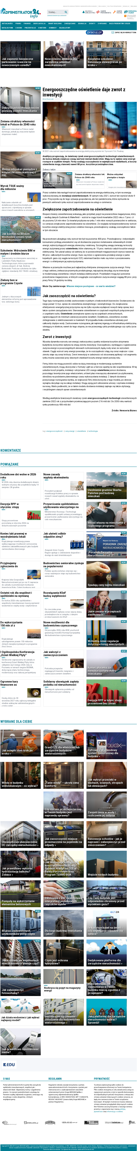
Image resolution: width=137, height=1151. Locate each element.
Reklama (134, 6)
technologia (93, 431)
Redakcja (126, 6)
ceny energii (70, 431)
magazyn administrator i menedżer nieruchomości (80, 6)
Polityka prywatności (114, 6)
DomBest (53, 28)
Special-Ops (50, 1122)
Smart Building (55, 23)
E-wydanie (102, 23)
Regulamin (102, 6)
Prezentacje (30, 28)
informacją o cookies (115, 1112)
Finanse (27, 23)
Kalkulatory (64, 28)
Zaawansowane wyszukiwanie (56, 15)
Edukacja (82, 23)
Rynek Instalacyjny (91, 1122)
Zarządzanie (69, 23)
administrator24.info (20, 12)
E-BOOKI (19, 28)
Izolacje (69, 1122)
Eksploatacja (39, 23)
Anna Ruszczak (48, 99)
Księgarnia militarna (132, 1122)
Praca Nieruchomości (94, 32)
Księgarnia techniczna (114, 1122)
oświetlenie (81, 431)
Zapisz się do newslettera (125, 33)
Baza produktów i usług (119, 23)
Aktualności (7, 23)
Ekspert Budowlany (9, 1122)
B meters (42, 28)
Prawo (18, 23)
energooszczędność (54, 431)
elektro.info (31, 1122)
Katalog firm (7, 28)
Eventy (92, 23)
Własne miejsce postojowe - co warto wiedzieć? (91, 286)
